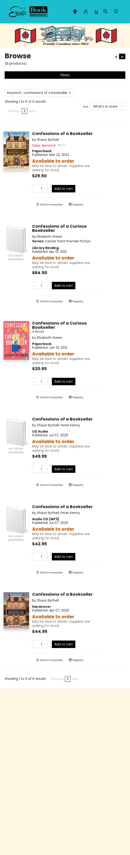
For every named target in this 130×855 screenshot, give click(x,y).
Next (32, 111)
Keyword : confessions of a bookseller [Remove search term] (39, 92)
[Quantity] (41, 188)
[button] (75, 12)
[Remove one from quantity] (35, 188)
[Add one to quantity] (47, 188)
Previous (14, 111)
